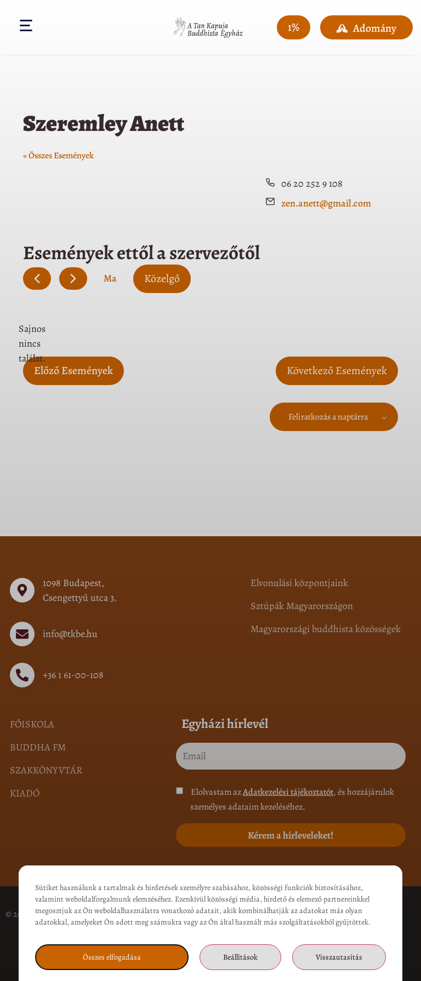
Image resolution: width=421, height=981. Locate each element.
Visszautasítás (339, 957)
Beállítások (240, 957)
